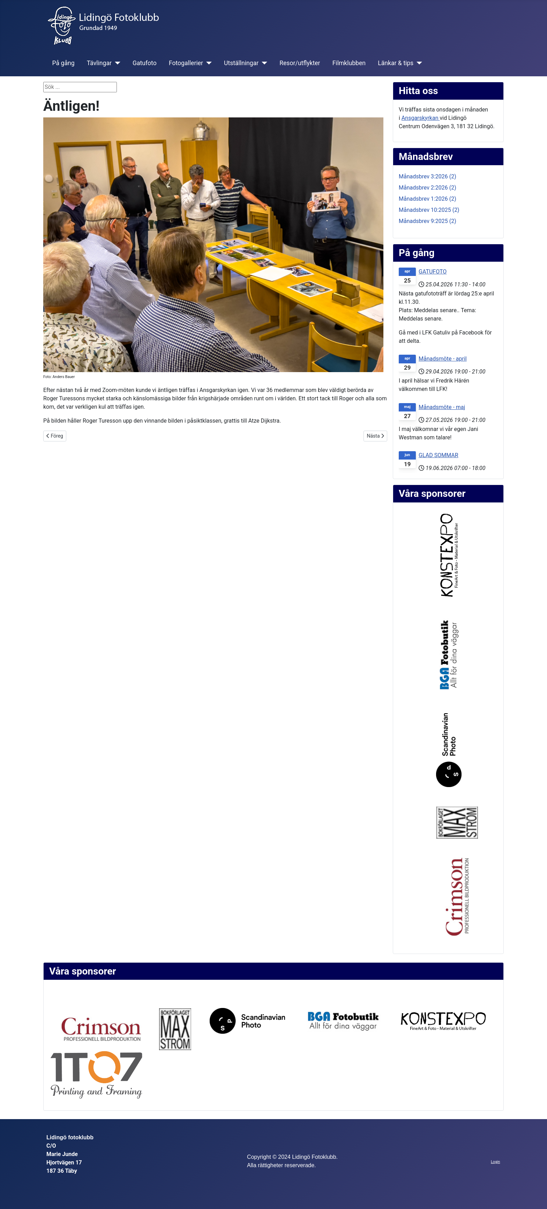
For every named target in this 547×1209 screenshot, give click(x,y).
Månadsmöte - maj (442, 407)
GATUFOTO (433, 271)
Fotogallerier (186, 63)
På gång (63, 63)
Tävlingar (99, 63)
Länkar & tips (395, 63)
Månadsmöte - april (443, 358)
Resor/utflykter (299, 63)
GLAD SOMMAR (438, 455)
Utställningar (241, 63)
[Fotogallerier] (207, 63)
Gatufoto (145, 63)
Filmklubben (349, 63)
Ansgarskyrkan (421, 118)
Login (495, 1162)
